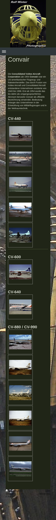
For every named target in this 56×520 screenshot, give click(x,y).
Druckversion (14, 490)
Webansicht (44, 493)
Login (47, 490)
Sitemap (9, 493)
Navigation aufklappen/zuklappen (28, 51)
